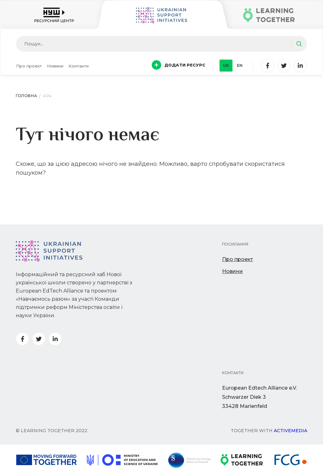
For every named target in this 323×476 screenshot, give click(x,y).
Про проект (29, 65)
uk (226, 65)
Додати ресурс (178, 65)
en (240, 65)
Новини (55, 65)
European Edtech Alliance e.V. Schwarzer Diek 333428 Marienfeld (259, 397)
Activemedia (290, 430)
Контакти (78, 65)
